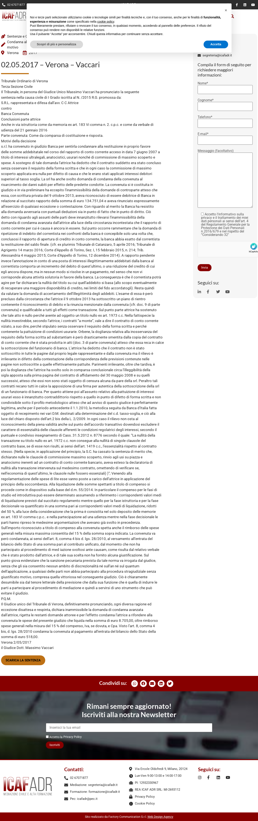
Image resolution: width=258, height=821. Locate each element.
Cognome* (225, 103)
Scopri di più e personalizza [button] (56, 44)
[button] (134, 683)
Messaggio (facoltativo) (225, 178)
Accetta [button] (215, 44)
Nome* (225, 86)
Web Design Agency (160, 816)
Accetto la (54, 737)
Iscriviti (55, 745)
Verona (13, 53)
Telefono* (225, 120)
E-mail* (225, 137)
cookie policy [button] (105, 21)
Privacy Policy (72, 737)
